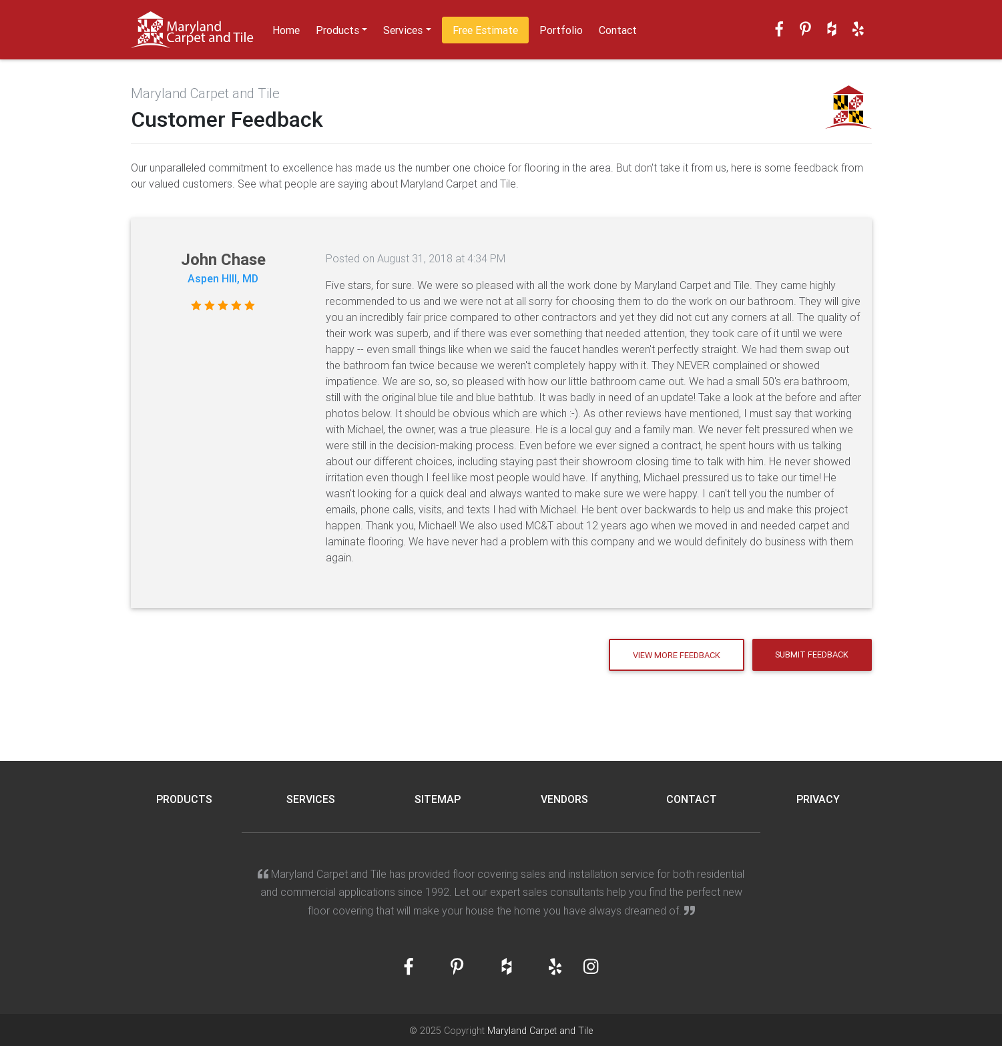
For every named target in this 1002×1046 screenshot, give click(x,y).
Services (403, 30)
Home (286, 30)
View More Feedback (676, 655)
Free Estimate (485, 30)
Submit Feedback (811, 654)
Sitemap (438, 799)
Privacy (818, 799)
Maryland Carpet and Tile (540, 1031)
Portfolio (561, 30)
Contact (618, 30)
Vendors (564, 799)
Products (337, 30)
